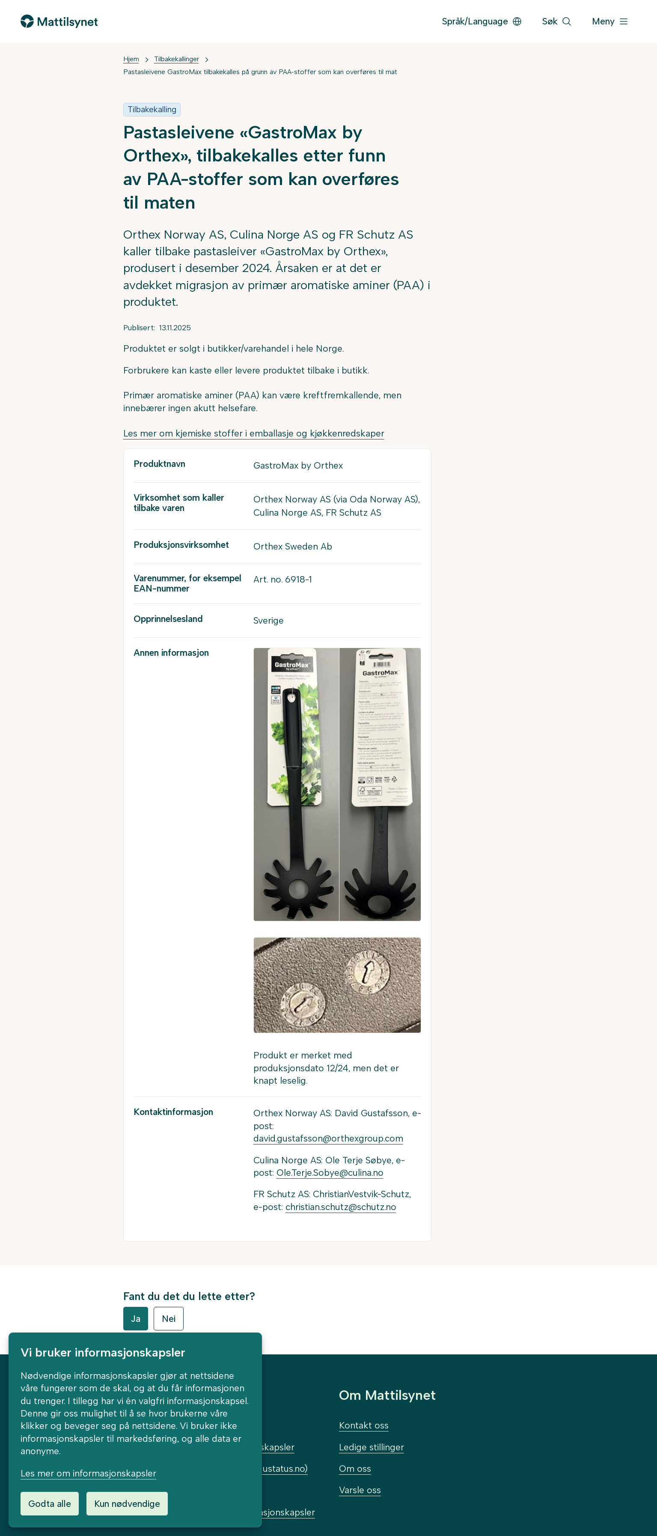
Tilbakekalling (152, 109)
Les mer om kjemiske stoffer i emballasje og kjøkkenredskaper (253, 433)
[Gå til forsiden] (59, 21)
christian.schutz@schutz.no (340, 1206)
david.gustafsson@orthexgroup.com (328, 1138)
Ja (135, 1318)
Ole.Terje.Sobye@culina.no (329, 1172)
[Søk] (557, 21)
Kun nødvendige (127, 1503)
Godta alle (49, 1503)
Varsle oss (360, 1490)
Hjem (131, 59)
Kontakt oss (364, 1425)
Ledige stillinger (371, 1447)
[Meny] (610, 21)
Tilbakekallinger (176, 59)
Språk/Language (482, 21)
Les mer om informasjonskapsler (88, 1473)
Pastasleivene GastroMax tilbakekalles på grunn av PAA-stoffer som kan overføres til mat (260, 72)
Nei (168, 1318)
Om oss (355, 1468)
